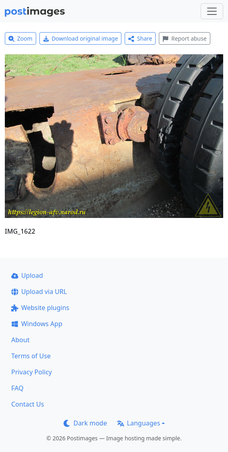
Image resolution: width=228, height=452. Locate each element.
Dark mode (85, 423)
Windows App (36, 323)
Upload (27, 275)
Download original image (80, 38)
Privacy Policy (31, 372)
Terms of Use (31, 355)
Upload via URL (39, 291)
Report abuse (184, 38)
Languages (138, 423)
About (20, 339)
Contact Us (27, 404)
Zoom (20, 38)
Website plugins (40, 307)
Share (140, 38)
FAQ (17, 388)
